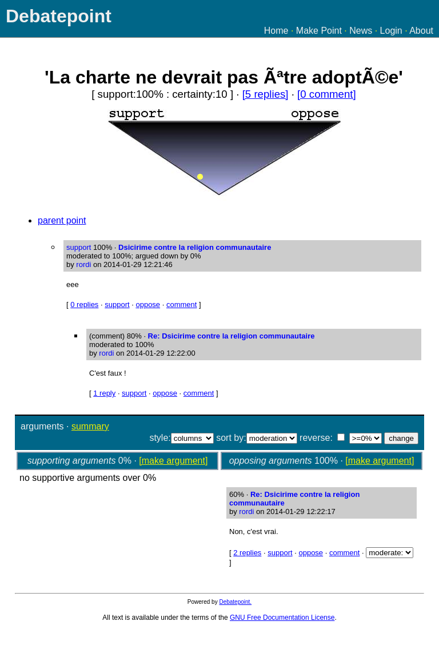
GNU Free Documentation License (282, 618)
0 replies (84, 304)
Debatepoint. (235, 602)
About (421, 30)
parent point (62, 220)
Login (391, 30)
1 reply (104, 393)
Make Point (319, 30)
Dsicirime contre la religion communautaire (194, 247)
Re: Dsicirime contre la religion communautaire (231, 336)
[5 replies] (265, 94)
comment (181, 304)
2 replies (247, 552)
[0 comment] (326, 94)
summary (90, 426)
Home (276, 30)
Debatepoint (58, 16)
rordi (83, 264)
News (360, 30)
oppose (147, 304)
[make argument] (173, 460)
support (117, 304)
